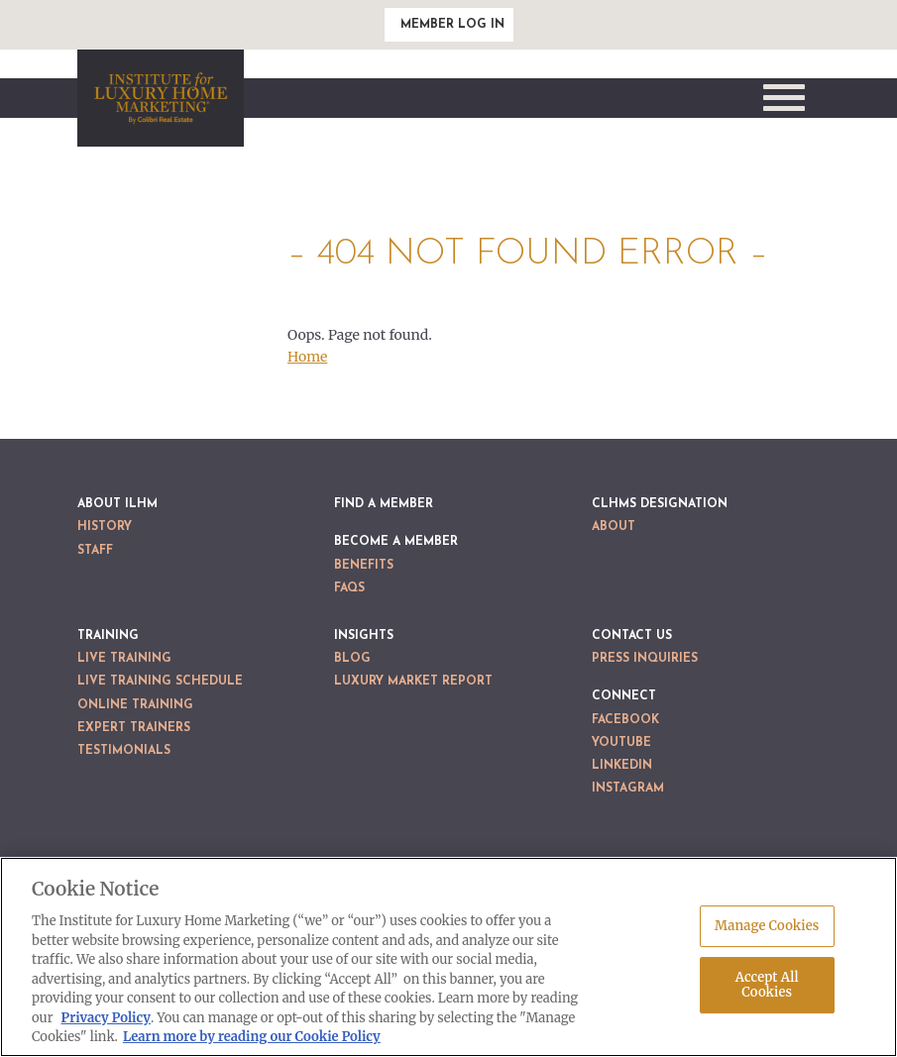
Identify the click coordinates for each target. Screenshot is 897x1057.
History (104, 527)
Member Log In (452, 25)
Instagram (628, 788)
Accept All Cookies (767, 985)
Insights (363, 636)
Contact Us (632, 636)
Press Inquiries (645, 659)
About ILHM (117, 504)
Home (307, 357)
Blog (352, 659)
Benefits (363, 566)
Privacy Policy (106, 1017)
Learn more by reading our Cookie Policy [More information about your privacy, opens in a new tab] (252, 1036)
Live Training (124, 659)
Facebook (625, 720)
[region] (448, 957)
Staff (95, 551)
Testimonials (123, 751)
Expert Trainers (133, 728)
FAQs (349, 588)
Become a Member (396, 542)
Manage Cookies (767, 925)
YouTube (621, 743)
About (613, 527)
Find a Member (383, 504)
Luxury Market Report (413, 681)
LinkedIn (622, 766)
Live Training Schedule (160, 681)
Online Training (135, 705)
